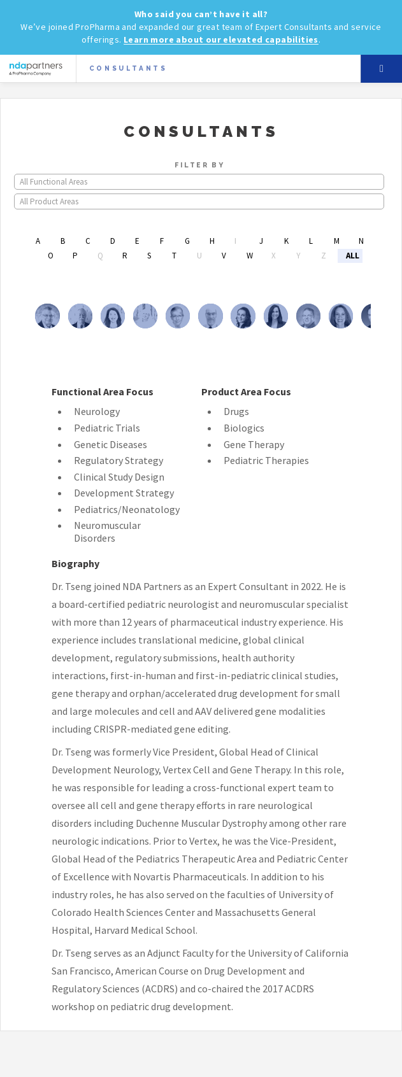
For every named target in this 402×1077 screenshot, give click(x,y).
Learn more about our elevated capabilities (221, 39)
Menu (381, 69)
